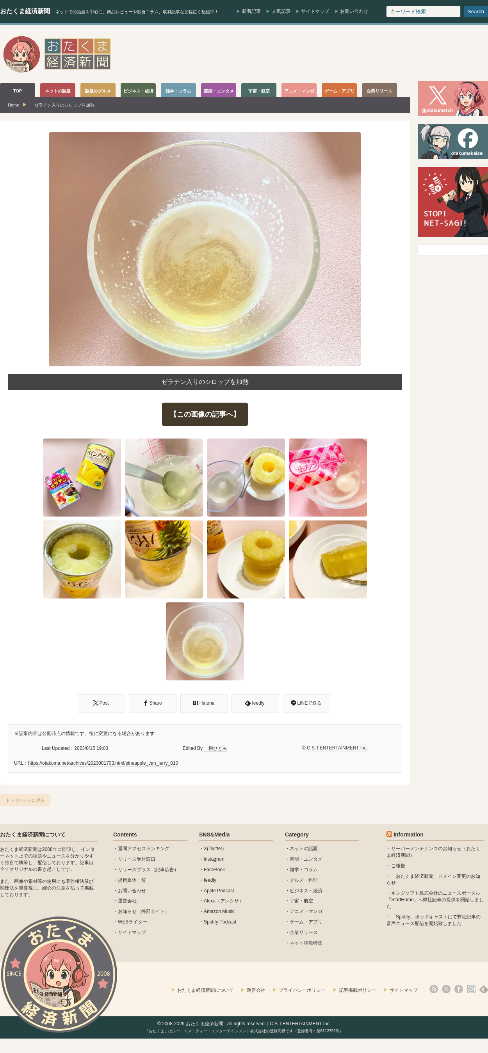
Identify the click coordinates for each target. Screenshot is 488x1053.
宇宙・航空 (301, 901)
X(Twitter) (214, 848)
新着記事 (251, 11)
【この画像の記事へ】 (205, 414)
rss (433, 989)
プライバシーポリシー (302, 990)
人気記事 (281, 11)
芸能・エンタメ (306, 859)
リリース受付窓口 (136, 859)
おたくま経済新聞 (25, 11)
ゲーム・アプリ (306, 922)
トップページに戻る (25, 800)
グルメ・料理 (304, 880)
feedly (210, 880)
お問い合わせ (354, 11)
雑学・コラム (304, 869)
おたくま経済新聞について (33, 834)
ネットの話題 (304, 848)
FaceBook (214, 869)
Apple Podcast (219, 890)
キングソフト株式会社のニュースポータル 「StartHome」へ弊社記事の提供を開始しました (435, 899)
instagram (214, 859)
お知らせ (127, 911)
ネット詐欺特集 (306, 943)
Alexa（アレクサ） (224, 901)
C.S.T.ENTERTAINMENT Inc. (337, 748)
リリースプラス (134, 869)
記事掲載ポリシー (357, 990)
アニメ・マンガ (306, 911)
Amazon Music (219, 911)
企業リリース (304, 932)
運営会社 (127, 901)
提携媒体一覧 (132, 880)
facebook (458, 989)
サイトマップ (315, 11)
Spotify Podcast (220, 922)
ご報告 (398, 865)
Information (409, 834)
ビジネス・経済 (306, 890)
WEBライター (132, 922)
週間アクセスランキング (143, 848)
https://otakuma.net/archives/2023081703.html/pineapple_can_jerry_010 (103, 763)
